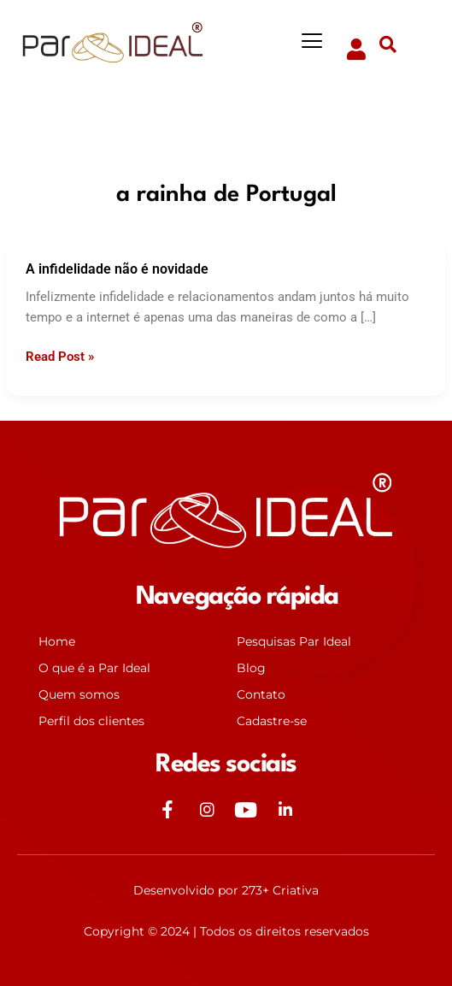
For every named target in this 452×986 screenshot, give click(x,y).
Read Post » (60, 355)
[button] (312, 41)
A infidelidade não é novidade (117, 269)
